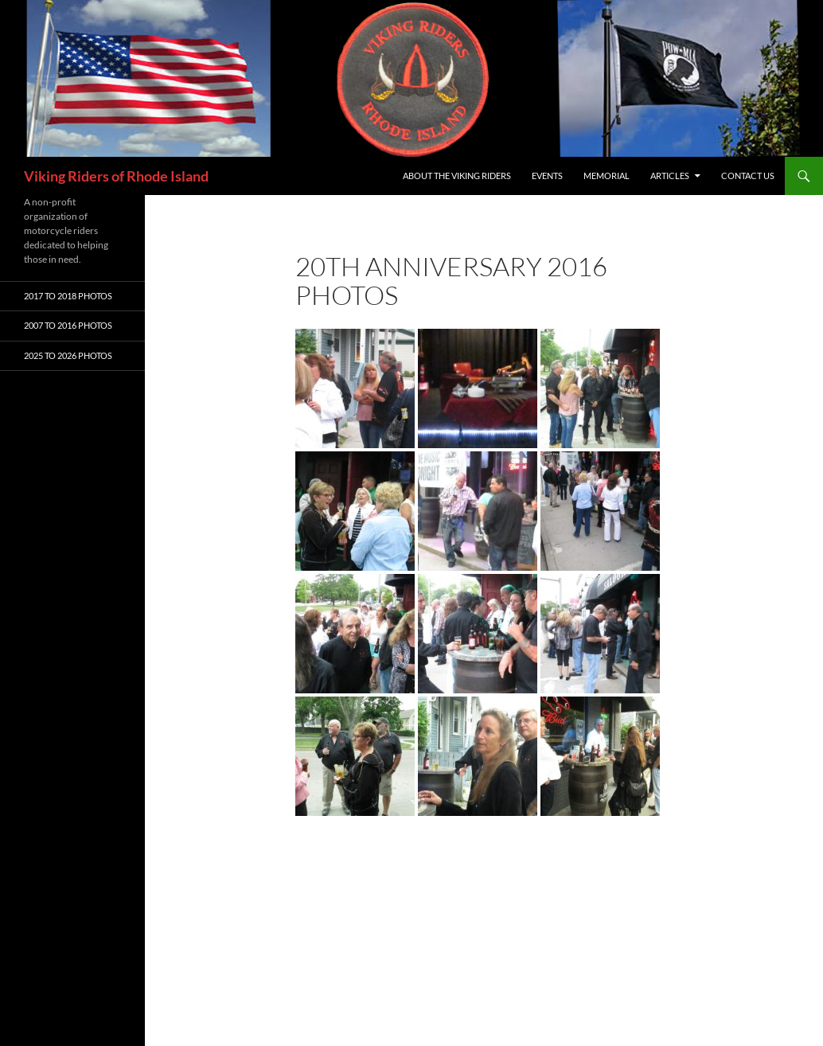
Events (547, 175)
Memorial (606, 175)
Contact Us (747, 175)
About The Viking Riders (457, 175)
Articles (669, 175)
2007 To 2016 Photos (68, 325)
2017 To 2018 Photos (68, 296)
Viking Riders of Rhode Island (116, 176)
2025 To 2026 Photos (68, 355)
